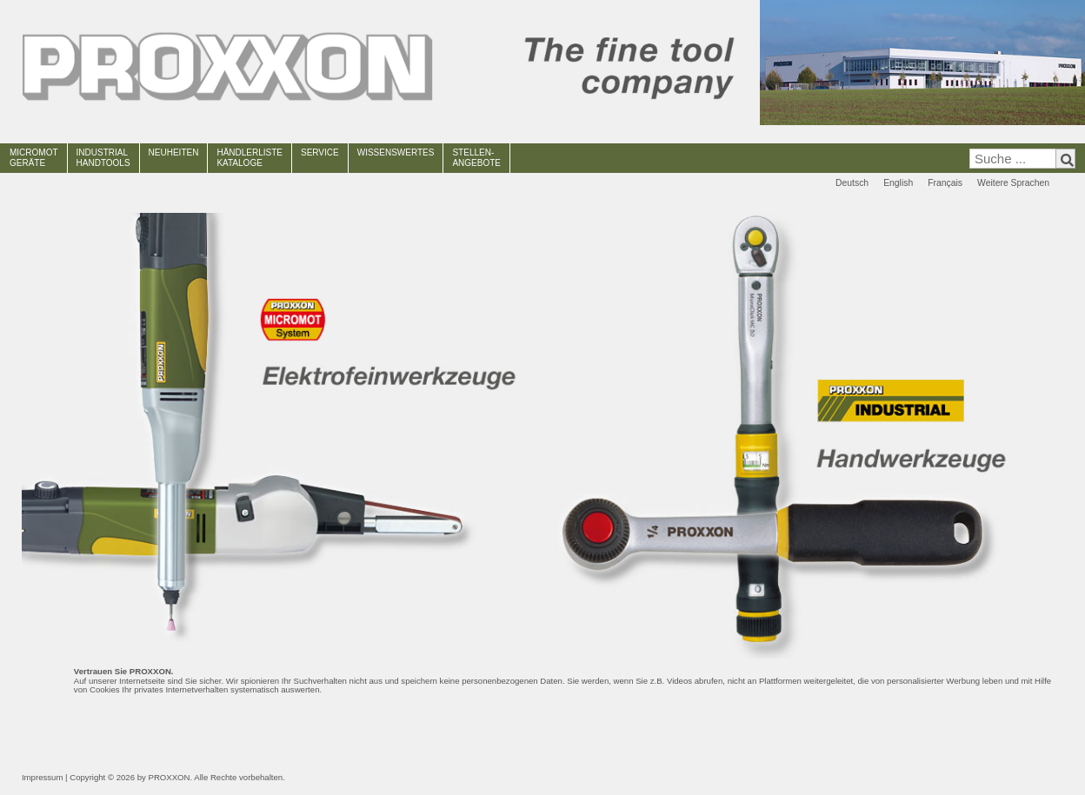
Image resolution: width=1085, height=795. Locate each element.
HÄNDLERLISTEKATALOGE (249, 158)
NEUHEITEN (174, 152)
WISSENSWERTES (396, 152)
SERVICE (320, 152)
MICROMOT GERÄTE (34, 158)
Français (945, 183)
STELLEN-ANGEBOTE (476, 158)
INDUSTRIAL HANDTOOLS (103, 158)
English (898, 183)
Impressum (42, 777)
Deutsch (852, 183)
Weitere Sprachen (1013, 183)
